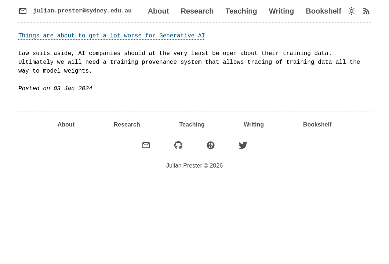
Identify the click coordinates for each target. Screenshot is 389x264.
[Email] (146, 145)
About (158, 11)
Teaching (241, 11)
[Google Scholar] (210, 145)
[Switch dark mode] (351, 11)
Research (197, 11)
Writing (281, 11)
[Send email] (75, 11)
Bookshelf (323, 11)
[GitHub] (178, 145)
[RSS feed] (366, 11)
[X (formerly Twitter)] (243, 145)
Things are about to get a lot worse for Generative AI (111, 36)
